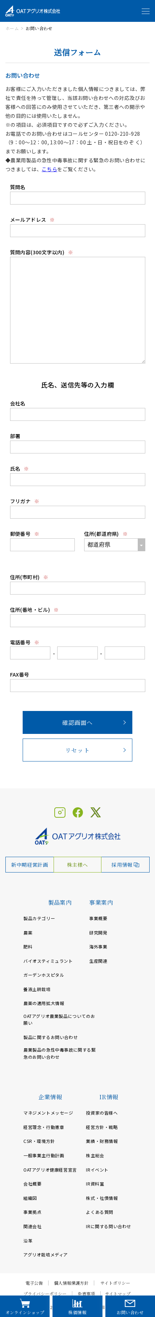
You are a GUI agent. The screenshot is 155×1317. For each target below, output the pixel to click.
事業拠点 (32, 1212)
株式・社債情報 (102, 1198)
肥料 (27, 946)
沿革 (27, 1240)
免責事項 (86, 1293)
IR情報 (108, 1097)
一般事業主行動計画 (43, 1155)
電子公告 (34, 1282)
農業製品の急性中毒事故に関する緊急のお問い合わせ (59, 1053)
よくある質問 (99, 1212)
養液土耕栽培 (37, 989)
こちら (49, 169)
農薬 (27, 932)
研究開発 (98, 932)
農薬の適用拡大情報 (43, 1003)
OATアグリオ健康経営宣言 (50, 1170)
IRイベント (97, 1170)
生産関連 (98, 961)
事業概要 (98, 918)
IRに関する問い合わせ (108, 1226)
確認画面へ (77, 722)
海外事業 (98, 946)
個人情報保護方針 (71, 1282)
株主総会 (95, 1155)
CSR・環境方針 (39, 1141)
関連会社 (32, 1226)
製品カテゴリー (39, 918)
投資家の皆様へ (102, 1113)
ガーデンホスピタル (43, 975)
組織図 (30, 1198)
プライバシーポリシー (45, 1293)
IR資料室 (95, 1184)
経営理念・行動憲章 (43, 1127)
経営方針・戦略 (102, 1127)
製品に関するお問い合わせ (50, 1037)
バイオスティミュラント (48, 961)
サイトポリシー (115, 1282)
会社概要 (32, 1184)
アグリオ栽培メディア (45, 1254)
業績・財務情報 (102, 1141)
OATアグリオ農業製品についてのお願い (59, 1019)
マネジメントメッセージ (48, 1113)
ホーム (12, 28)
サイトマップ (118, 1293)
